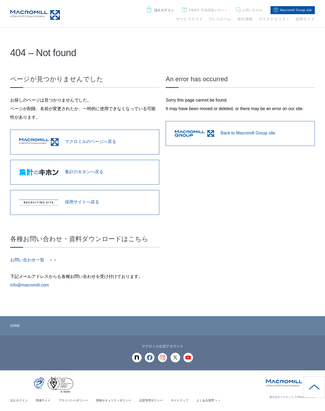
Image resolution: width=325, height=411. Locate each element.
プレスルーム (219, 19)
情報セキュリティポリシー (121, 400)
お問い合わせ (249, 10)
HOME (15, 326)
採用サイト (305, 19)
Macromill (35, 15)
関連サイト (45, 400)
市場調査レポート (205, 10)
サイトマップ (191, 400)
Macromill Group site (292, 10)
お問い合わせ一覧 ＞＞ (33, 260)
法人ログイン (160, 10)
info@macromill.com (29, 285)
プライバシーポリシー (77, 400)
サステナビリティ (274, 19)
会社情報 (245, 19)
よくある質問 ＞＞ (222, 400)
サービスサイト (189, 19)
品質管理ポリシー (161, 400)
